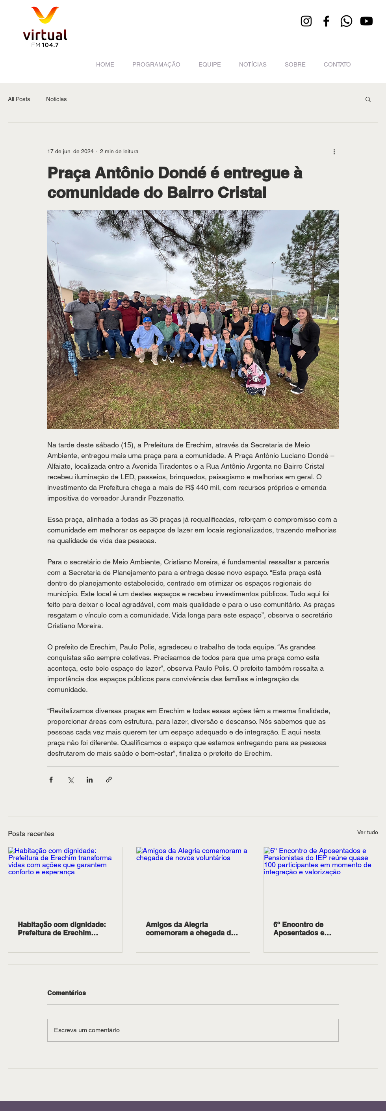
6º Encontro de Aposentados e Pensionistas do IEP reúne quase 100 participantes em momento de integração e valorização (319, 928)
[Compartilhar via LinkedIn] (89, 779)
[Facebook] (326, 21)
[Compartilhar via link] (109, 779)
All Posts (19, 99)
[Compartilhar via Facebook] (51, 779)
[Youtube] (366, 21)
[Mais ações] (334, 151)
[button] (368, 99)
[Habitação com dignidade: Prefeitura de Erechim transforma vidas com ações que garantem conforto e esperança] (65, 879)
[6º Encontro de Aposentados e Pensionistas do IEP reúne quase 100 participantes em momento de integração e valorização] (321, 879)
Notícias (56, 99)
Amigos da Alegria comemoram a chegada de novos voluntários (190, 928)
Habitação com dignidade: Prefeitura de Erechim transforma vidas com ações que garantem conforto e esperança (62, 928)
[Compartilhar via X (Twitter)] (70, 779)
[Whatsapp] (346, 21)
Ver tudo (367, 832)
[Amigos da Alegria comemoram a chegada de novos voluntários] (193, 879)
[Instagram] (306, 21)
